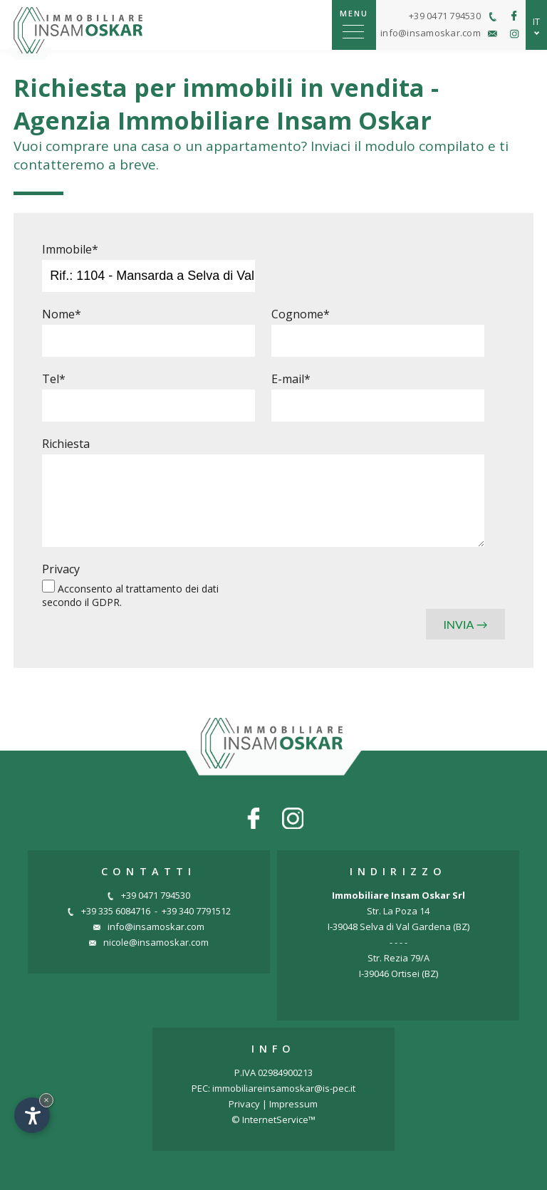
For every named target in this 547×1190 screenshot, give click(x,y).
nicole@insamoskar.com (149, 942)
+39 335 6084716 (108, 910)
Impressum (293, 1103)
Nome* (61, 314)
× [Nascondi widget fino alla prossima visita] (46, 1100)
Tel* (54, 379)
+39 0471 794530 (148, 895)
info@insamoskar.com (148, 926)
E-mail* (291, 379)
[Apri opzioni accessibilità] (32, 1115)
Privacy (61, 569)
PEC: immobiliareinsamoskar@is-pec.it (273, 1088)
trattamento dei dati (172, 588)
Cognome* (300, 314)
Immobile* (70, 249)
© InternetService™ (273, 1119)
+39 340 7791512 (196, 910)
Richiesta (66, 444)
